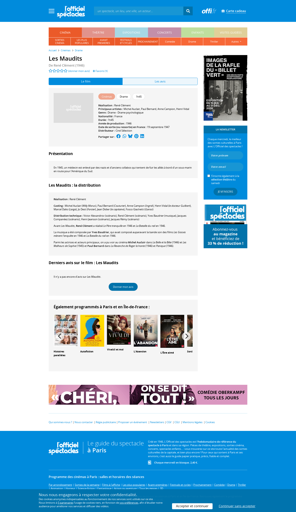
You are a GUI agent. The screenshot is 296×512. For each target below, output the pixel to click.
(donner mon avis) (79, 71)
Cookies (210, 422)
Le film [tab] (85, 81)
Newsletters (157, 422)
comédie (170, 41)
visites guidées (231, 32)
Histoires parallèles (59, 353)
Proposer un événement (132, 422)
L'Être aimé (167, 352)
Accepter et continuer (192, 506)
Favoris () (100, 71)
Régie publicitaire (106, 422)
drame (192, 41)
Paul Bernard (148, 109)
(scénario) (132, 215)
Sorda (190, 351)
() (80, 206)
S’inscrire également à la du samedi (225, 179)
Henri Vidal (182, 109)
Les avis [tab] (160, 81)
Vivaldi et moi (115, 349)
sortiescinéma (59, 41)
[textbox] (138, 11)
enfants (198, 32)
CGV (168, 422)
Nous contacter (83, 422)
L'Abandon (140, 351)
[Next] (186, 336)
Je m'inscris (225, 191)
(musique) (162, 215)
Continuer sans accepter (237, 506)
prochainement (148, 41)
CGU (177, 422)
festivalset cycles (126, 41)
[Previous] (60, 336)
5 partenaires (65, 502)
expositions (131, 32)
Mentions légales (192, 422)
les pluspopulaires (82, 41)
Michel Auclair (132, 109)
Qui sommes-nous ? (60, 422)
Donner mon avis (123, 287)
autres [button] (235, 41)
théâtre (98, 32)
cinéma (65, 32)
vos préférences (129, 502)
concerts (164, 32)
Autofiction (86, 351)
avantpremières (104, 41)
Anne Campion (166, 109)
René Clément (122, 105)
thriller (214, 41)
